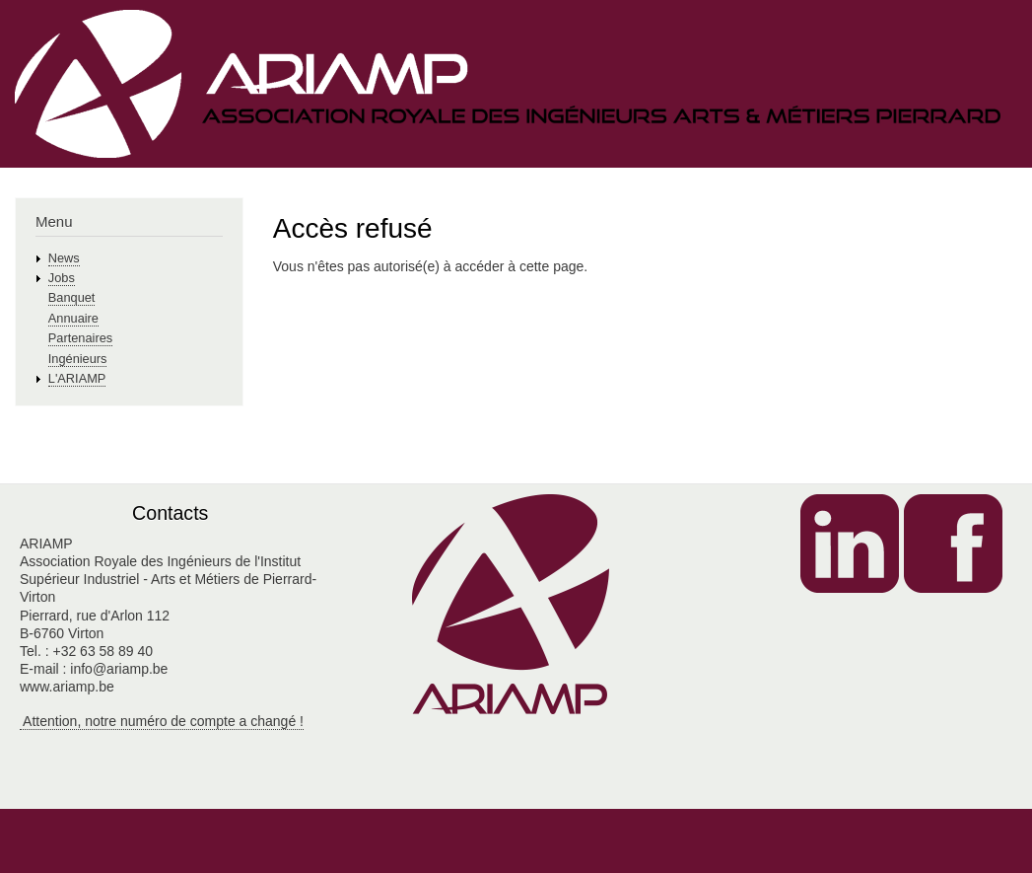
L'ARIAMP (77, 378)
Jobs (61, 277)
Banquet (72, 297)
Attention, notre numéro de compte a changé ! (162, 721)
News (64, 258)
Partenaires (80, 337)
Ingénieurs (77, 358)
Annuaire (73, 318)
